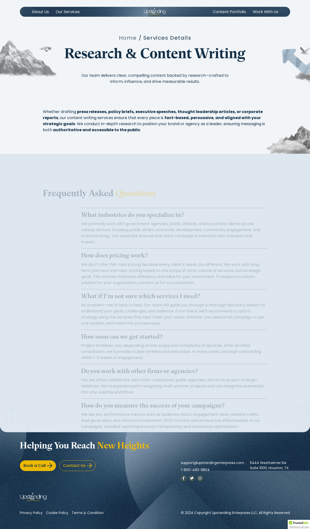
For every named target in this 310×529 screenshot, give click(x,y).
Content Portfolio (229, 12)
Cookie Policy (57, 512)
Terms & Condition (88, 512)
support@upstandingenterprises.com (212, 462)
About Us (40, 12)
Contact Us (77, 465)
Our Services (68, 12)
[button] (299, 524)
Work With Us (265, 12)
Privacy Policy (31, 512)
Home (128, 39)
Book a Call (37, 465)
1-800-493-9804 (195, 469)
